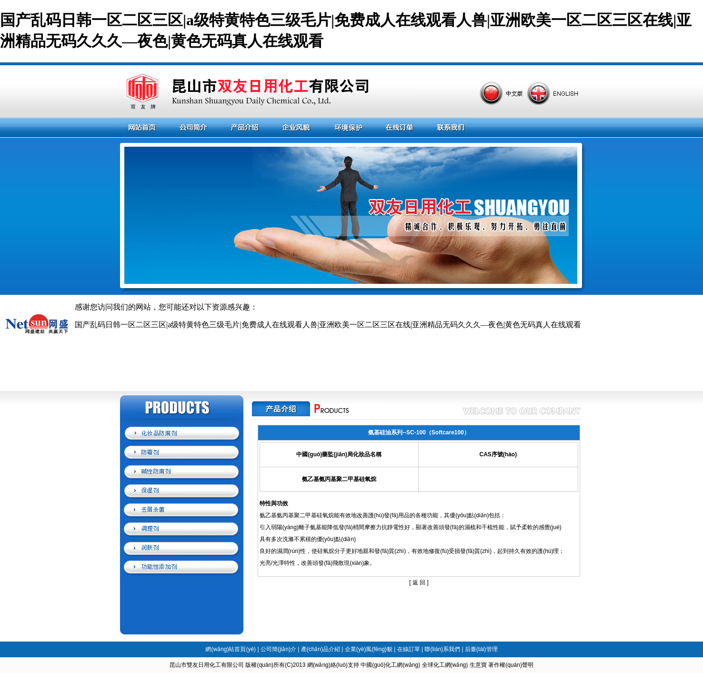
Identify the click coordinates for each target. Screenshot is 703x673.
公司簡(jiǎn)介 (278, 649)
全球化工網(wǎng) (445, 665)
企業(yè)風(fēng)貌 (368, 649)
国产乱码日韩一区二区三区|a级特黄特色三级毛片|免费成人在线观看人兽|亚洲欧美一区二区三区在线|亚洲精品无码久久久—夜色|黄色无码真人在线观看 (328, 325)
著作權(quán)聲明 (510, 665)
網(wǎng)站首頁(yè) (230, 649)
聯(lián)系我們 (442, 649)
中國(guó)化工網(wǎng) (390, 665)
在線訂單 (408, 649)
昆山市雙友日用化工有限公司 (207, 665)
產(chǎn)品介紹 (320, 649)
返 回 (418, 582)
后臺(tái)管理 (481, 649)
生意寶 (478, 665)
